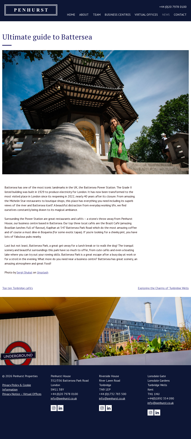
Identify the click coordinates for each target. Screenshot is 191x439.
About (84, 14)
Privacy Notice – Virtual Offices (21, 394)
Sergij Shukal (24, 272)
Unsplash (42, 272)
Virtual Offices (146, 14)
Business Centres (118, 14)
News (166, 14)
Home (71, 14)
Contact (180, 14)
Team (97, 14)
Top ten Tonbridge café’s (17, 288)
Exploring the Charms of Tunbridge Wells (163, 288)
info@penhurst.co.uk (64, 398)
